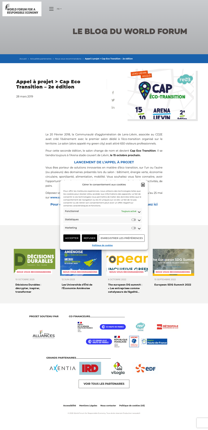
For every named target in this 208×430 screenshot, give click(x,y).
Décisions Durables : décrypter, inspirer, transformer (28, 288)
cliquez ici (149, 204)
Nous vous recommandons (68, 58)
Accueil (23, 58)
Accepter (71, 238)
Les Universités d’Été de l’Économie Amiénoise (77, 286)
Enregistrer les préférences (122, 238)
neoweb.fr (136, 413)
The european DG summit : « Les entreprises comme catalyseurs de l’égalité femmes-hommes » (125, 288)
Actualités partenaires (41, 58)
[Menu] (51, 9)
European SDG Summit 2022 (172, 284)
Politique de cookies (102, 245)
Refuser (90, 238)
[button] (143, 184)
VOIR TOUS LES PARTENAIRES (104, 383)
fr (58, 9)
